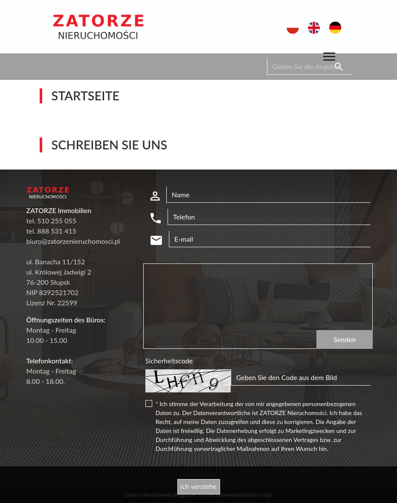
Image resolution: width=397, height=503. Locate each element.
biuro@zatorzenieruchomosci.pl (73, 241)
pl (289, 25)
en (311, 25)
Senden (344, 339)
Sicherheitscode (169, 361)
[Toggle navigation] (329, 58)
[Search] (309, 66)
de (333, 25)
